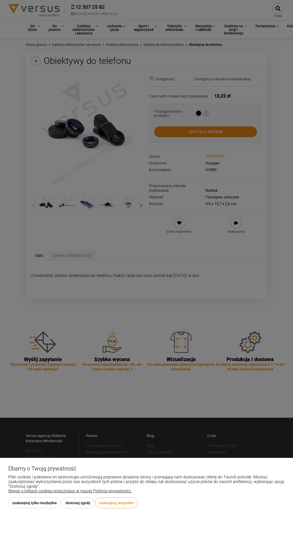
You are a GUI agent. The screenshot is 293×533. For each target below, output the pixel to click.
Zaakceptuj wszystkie (116, 503)
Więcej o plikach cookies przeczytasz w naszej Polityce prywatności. (70, 490)
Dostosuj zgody (78, 503)
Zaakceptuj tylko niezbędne (34, 503)
